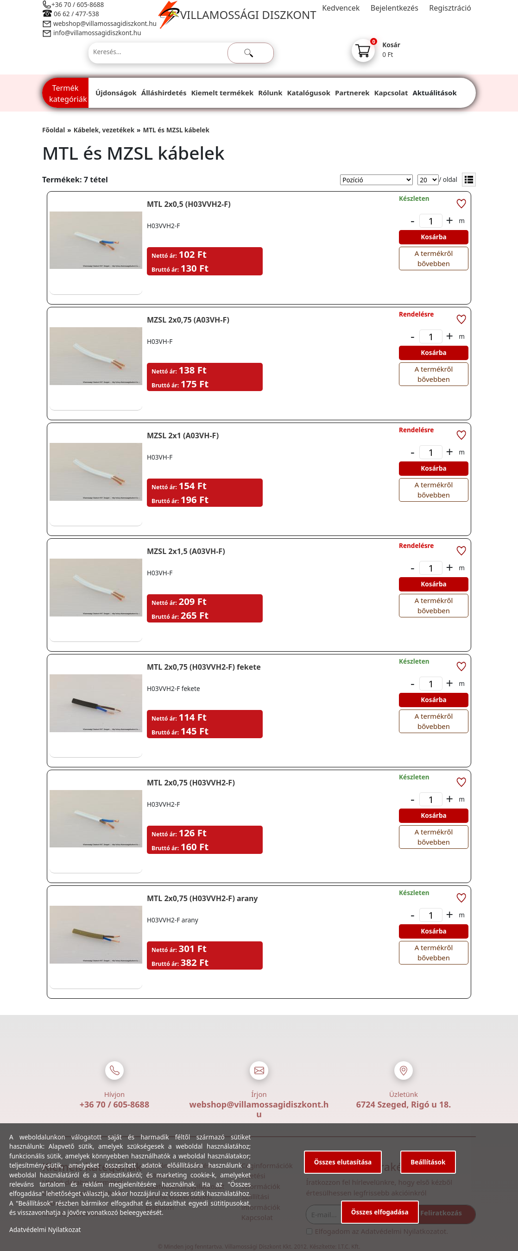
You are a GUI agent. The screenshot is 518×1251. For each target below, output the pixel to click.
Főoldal (53, 129)
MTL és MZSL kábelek (176, 129)
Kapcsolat (391, 92)
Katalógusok (308, 92)
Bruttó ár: (165, 270)
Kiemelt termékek (222, 92)
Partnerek (352, 92)
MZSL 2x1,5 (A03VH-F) (186, 551)
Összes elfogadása (380, 1211)
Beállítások (428, 1162)
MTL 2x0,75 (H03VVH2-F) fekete (204, 667)
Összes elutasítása (343, 1162)
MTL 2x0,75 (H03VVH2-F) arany (202, 898)
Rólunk (270, 92)
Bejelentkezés (394, 8)
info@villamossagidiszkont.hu (97, 32)
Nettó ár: (164, 256)
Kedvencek (341, 8)
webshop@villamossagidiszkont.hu (104, 23)
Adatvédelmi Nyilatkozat (45, 1229)
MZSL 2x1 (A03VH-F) (183, 435)
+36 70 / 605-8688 (77, 4)
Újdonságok (116, 92)
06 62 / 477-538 (76, 13)
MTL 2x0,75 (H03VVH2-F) (191, 783)
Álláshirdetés (164, 92)
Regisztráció (450, 8)
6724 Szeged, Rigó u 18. (403, 1104)
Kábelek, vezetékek (104, 129)
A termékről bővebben (434, 258)
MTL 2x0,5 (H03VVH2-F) (189, 204)
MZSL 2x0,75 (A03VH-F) (188, 320)
